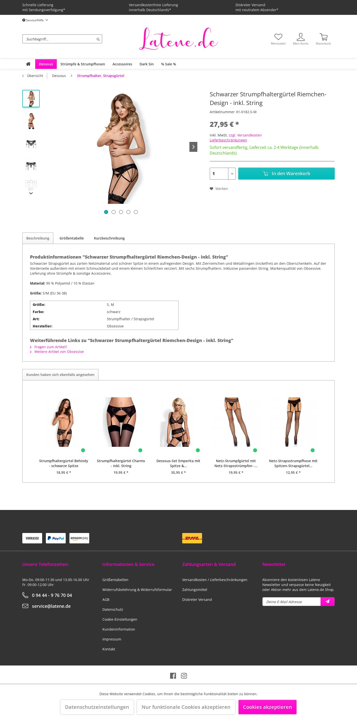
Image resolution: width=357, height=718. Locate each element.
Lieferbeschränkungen (228, 140)
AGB (105, 599)
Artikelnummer (222, 111)
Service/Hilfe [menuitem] (33, 20)
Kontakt (108, 649)
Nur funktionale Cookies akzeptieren (186, 707)
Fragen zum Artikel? (48, 347)
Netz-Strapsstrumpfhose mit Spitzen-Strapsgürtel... (293, 463)
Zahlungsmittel (194, 589)
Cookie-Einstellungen (119, 619)
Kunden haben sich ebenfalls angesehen (60, 374)
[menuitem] (79, 38)
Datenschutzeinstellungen (97, 707)
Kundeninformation (118, 629)
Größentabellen (115, 579)
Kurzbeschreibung (109, 238)
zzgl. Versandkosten (245, 135)
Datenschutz (112, 609)
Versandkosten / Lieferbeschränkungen (214, 579)
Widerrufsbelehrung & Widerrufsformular (137, 589)
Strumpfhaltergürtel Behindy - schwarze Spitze (63, 463)
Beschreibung (37, 238)
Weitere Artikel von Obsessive (57, 351)
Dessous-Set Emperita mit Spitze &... (178, 463)
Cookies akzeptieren (267, 707)
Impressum (111, 639)
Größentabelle (72, 238)
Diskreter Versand (197, 599)
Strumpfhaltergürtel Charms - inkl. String (121, 463)
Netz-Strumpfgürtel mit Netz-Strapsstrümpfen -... (236, 463)
